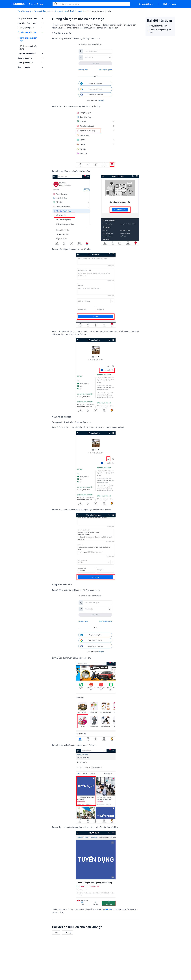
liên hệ (108, 909)
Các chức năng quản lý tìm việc (160, 31)
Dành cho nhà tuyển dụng (28, 47)
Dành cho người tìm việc (28, 39)
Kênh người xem (169, 4)
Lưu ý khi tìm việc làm (158, 26)
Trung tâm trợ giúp (36, 4)
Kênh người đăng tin (145, 4)
